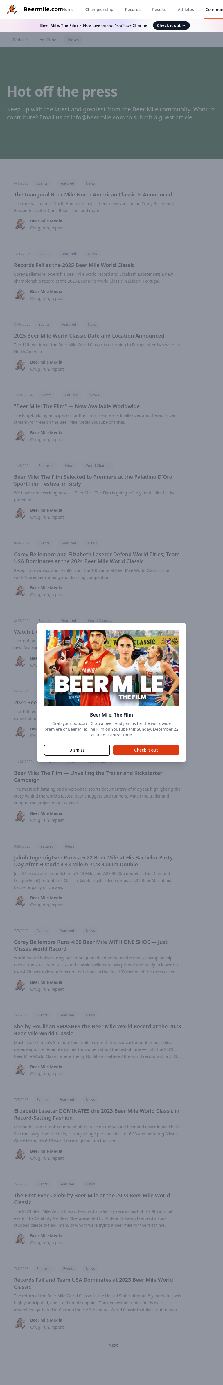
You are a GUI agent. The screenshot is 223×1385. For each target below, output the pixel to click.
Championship (99, 9)
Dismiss (76, 750)
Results (159, 9)
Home (67, 9)
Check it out (171, 25)
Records (133, 9)
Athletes (186, 9)
